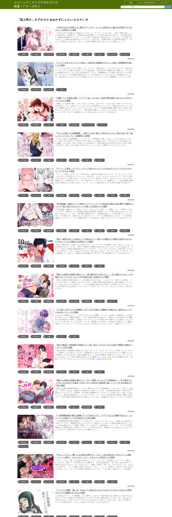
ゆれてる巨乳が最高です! (148, 2)
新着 (130, 2)
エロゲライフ (165, 2)
